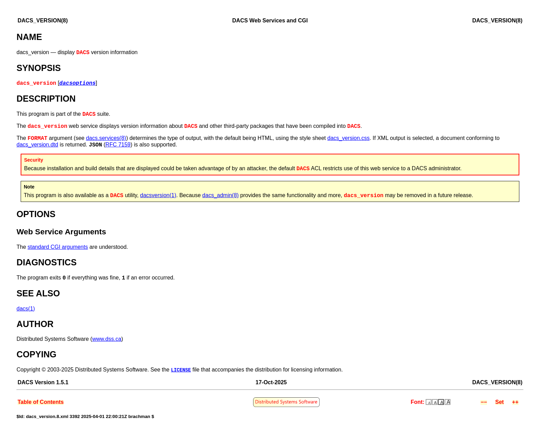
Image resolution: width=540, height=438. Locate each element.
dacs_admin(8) (220, 197)
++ (515, 404)
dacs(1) (26, 311)
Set (499, 404)
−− (483, 404)
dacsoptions (77, 84)
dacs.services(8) (106, 140)
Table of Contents (41, 404)
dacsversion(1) (158, 197)
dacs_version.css (349, 140)
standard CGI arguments (58, 249)
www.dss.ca (106, 341)
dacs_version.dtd (37, 147)
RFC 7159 (118, 147)
